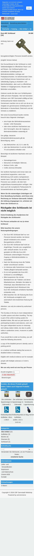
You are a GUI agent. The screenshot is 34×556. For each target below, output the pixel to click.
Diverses (4, 439)
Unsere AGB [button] (14, 13)
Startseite (5, 29)
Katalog (14, 29)
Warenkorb (4, 23)
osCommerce (21, 495)
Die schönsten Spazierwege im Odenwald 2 (6, 402)
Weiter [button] (29, 8)
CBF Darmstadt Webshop (23, 492)
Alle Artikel (23, 29)
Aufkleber (4, 434)
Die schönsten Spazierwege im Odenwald (17, 402)
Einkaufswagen (7, 482)
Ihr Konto (4, 26)
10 (30, 29)
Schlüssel (4, 442)
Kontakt (3, 477)
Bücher (3, 437)
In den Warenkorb (8, 375)
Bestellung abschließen (18, 23)
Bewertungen (6, 377)
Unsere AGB (5, 474)
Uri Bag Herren (29, 415)
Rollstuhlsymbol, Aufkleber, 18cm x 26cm (6, 417)
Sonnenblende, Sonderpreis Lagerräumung (28, 402)
